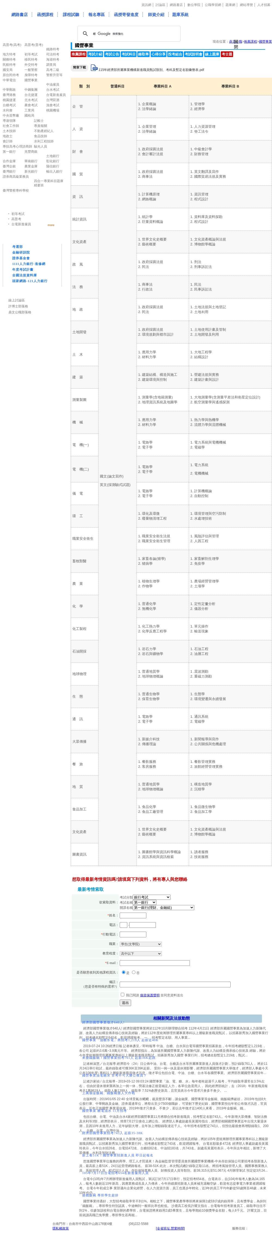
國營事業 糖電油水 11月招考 (104, 1111)
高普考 (16, 219)
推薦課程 (79, 54)
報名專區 (96, 14)
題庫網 (230, 5)
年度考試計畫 (22, 270)
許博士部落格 (18, 306)
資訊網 (146, 5)
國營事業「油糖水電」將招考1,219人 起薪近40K (120, 1040)
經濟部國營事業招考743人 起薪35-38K (112, 1133)
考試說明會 (193, 54)
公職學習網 (213, 5)
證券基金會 (21, 258)
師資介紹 (156, 14)
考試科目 (129, 54)
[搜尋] (128, 33)
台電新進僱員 (21, 224)
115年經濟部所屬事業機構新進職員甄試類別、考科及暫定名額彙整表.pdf (151, 70)
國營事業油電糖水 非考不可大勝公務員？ (114, 1075)
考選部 (17, 247)
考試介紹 (95, 54)
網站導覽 (246, 5)
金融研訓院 (21, 252)
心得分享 (159, 54)
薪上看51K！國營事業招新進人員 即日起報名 (117, 1155)
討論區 (160, 5)
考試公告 (112, 54)
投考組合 (175, 54)
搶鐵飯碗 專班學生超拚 (100, 1195)
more (51, 224)
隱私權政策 (60, 1228)
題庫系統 (180, 14)
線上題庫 (212, 54)
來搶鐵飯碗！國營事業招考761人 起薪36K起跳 (119, 1058)
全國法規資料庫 (24, 275)
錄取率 (143, 54)
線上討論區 (16, 300)
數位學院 (193, 5)
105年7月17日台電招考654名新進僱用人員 (115, 1173)
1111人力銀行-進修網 (28, 264)
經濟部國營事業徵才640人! (103, 1022)
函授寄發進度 (126, 14)
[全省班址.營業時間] (170, 1228)
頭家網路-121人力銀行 (30, 281)
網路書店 (176, 5)
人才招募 (263, 5)
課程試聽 (71, 14)
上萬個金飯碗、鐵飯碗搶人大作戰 (108, 1093)
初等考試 (17, 214)
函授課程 (45, 14)
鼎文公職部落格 (19, 312)
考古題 (227, 54)
